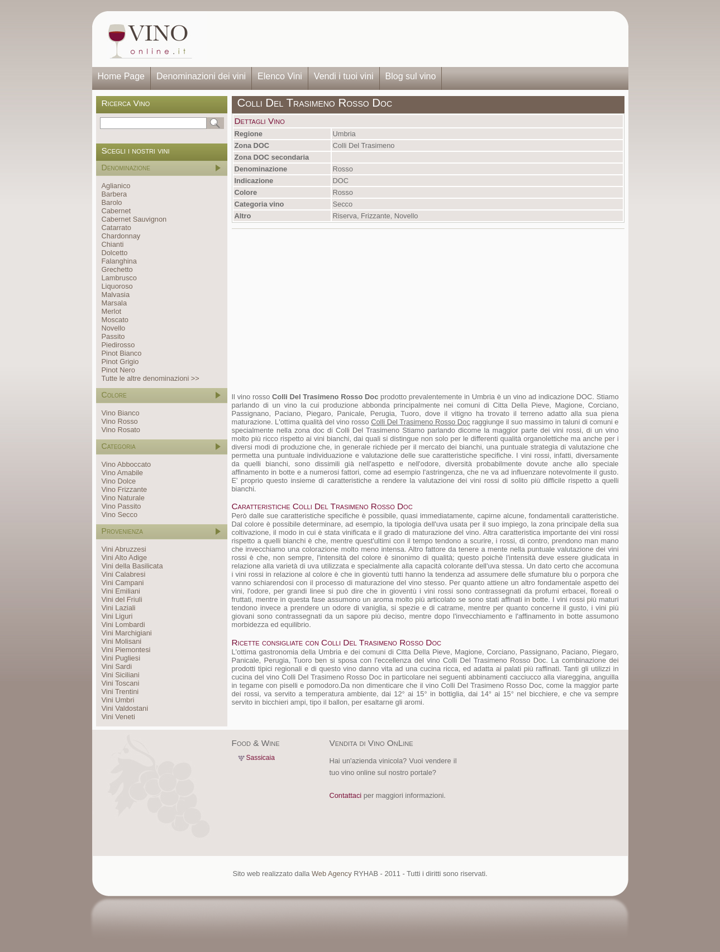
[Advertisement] (414, 39)
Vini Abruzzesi (124, 549)
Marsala (114, 303)
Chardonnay (121, 236)
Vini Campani (123, 582)
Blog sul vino (410, 76)
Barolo (112, 202)
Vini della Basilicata (132, 566)
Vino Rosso (120, 421)
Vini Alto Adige (124, 557)
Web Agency (332, 873)
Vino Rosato (121, 429)
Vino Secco (120, 514)
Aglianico (116, 185)
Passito (113, 336)
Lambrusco (119, 278)
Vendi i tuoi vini (344, 76)
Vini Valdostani (125, 708)
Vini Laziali (119, 608)
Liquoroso (117, 286)
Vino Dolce (119, 481)
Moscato (115, 319)
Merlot (112, 311)
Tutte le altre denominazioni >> (150, 378)
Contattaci (346, 795)
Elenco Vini (280, 76)
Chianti (113, 244)
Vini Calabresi (124, 574)
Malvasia (116, 294)
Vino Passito (121, 506)
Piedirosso (118, 345)
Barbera (114, 194)
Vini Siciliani (121, 675)
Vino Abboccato (126, 464)
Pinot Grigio (120, 361)
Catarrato (116, 227)
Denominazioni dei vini (201, 76)
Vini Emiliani (121, 591)
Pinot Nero (118, 370)
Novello (114, 328)
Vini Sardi (117, 666)
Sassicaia (260, 758)
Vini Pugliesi (121, 658)
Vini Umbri (118, 700)
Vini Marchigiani (127, 633)
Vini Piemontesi (126, 649)
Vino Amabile (122, 472)
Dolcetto (115, 252)
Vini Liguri (117, 616)
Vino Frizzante (124, 489)
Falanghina (119, 261)
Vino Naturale (123, 498)
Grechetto (117, 269)
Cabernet (116, 211)
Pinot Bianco (122, 353)
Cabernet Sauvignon (134, 219)
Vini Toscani (121, 683)
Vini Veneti (118, 716)
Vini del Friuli (122, 599)
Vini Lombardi (123, 624)
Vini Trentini (120, 691)
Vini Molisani (122, 641)
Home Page (121, 76)
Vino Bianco (121, 413)
